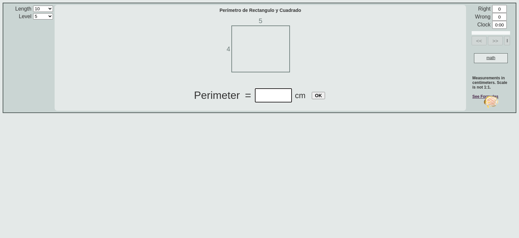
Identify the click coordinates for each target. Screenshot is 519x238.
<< (479, 41)
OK (318, 95)
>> (495, 41)
